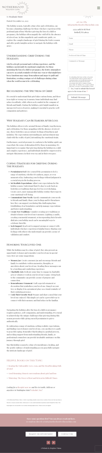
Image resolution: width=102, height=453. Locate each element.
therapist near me (24, 387)
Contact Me (67, 434)
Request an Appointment (41, 434)
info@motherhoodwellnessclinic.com (83, 25)
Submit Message (78, 97)
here (73, 419)
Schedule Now (36, 390)
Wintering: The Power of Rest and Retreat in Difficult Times (33, 378)
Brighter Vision (55, 448)
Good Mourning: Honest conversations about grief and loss (32, 373)
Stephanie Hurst (16, 17)
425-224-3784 (81, 22)
